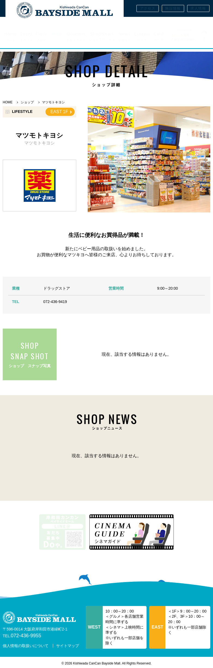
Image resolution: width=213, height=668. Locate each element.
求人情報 (198, 8)
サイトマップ (67, 646)
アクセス (148, 8)
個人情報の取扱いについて (25, 646)
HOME (8, 102)
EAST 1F (61, 111)
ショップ (27, 102)
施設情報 (173, 8)
